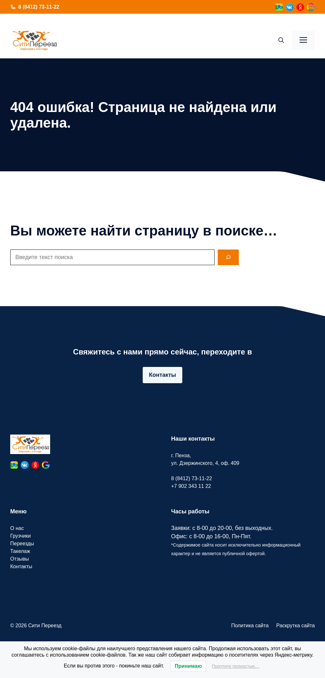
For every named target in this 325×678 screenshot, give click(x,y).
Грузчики (20, 536)
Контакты (162, 375)
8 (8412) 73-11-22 (39, 7)
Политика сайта (249, 625)
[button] (281, 40)
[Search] (228, 257)
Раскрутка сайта (295, 625)
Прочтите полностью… (236, 666)
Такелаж (20, 551)
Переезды (22, 543)
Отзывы (19, 559)
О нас (17, 528)
